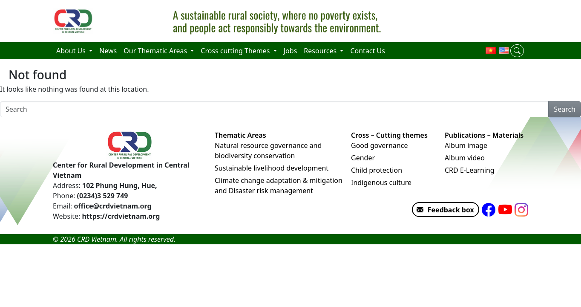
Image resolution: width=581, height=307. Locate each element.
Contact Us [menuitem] (367, 50)
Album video (465, 157)
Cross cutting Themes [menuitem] (236, 50)
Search (564, 109)
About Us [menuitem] (71, 50)
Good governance (379, 145)
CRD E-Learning (470, 170)
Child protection (376, 170)
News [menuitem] (108, 50)
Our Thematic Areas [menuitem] (156, 50)
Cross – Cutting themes (389, 135)
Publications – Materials (484, 135)
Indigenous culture (381, 182)
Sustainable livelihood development (271, 168)
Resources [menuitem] (321, 50)
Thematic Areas (240, 135)
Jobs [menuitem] (290, 50)
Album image (466, 145)
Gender (363, 157)
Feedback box (443, 210)
